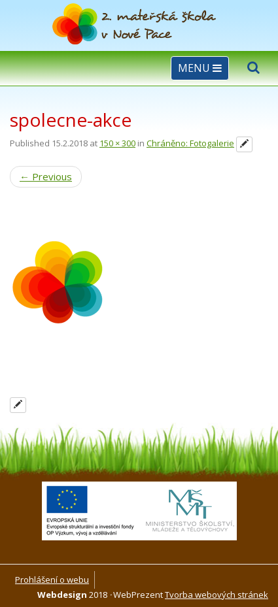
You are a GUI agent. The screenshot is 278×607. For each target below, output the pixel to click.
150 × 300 (117, 143)
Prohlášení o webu (52, 579)
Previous (46, 176)
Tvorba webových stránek (216, 594)
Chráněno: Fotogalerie (190, 143)
